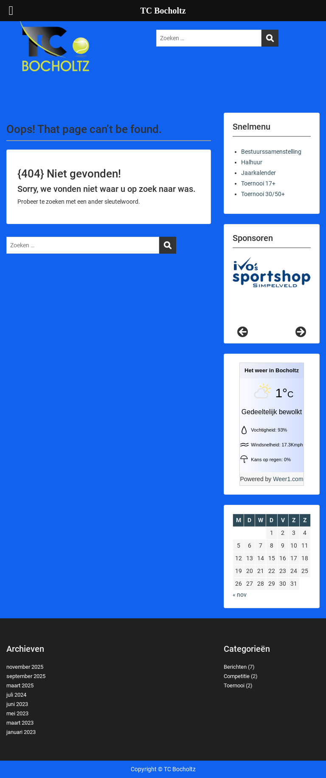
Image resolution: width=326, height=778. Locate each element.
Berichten (235, 667)
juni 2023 (17, 704)
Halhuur (251, 162)
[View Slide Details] (272, 272)
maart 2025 (20, 685)
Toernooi (234, 685)
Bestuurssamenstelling (271, 151)
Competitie (237, 676)
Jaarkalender (258, 172)
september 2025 (25, 676)
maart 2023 (20, 723)
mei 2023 (17, 713)
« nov (240, 594)
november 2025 (24, 667)
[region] (272, 296)
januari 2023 (21, 732)
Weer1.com (288, 479)
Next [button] (300, 332)
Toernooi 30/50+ (263, 194)
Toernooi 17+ (258, 183)
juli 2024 (16, 695)
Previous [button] (243, 332)
